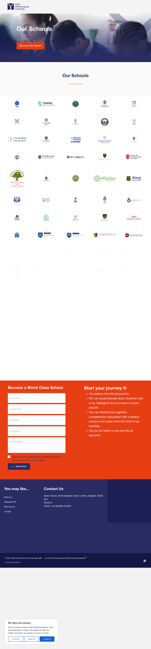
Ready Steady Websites (76, 618)
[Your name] (37, 459)
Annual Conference (130, 6)
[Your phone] (37, 492)
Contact (43, 13)
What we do (43, 6)
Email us (48, 563)
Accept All (47, 639)
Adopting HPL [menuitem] (10, 563)
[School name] (37, 470)
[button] (19, 527)
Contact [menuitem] (7, 572)
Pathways (72, 6)
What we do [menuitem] (9, 568)
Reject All (31, 639)
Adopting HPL (57, 6)
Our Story (83, 6)
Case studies (98, 6)
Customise (16, 639)
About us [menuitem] (8, 558)
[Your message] (37, 506)
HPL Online (113, 6)
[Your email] (37, 481)
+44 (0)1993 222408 (61, 567)
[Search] (141, 9)
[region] (31, 631)
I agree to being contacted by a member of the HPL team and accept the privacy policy (34, 519)
